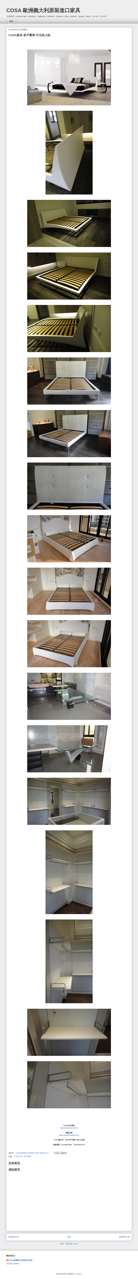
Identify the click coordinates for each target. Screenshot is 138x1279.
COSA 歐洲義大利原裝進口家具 (43, 10)
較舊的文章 (124, 1237)
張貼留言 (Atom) (72, 1244)
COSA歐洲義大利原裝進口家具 (21, 1260)
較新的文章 (14, 1237)
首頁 (11, 21)
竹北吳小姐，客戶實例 (22, 1156)
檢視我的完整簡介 (13, 1264)
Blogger (78, 1274)
